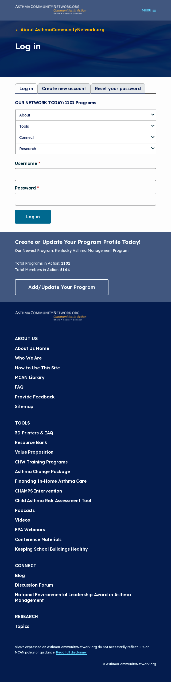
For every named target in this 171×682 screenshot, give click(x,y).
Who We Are (28, 358)
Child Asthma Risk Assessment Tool (53, 500)
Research (27, 148)
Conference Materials (38, 539)
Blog (20, 575)
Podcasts (25, 510)
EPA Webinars (30, 529)
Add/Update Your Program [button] (61, 287)
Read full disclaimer (71, 652)
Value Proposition (34, 452)
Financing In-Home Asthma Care (51, 481)
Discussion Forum (34, 585)
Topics (22, 626)
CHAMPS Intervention (38, 491)
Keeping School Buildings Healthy (51, 549)
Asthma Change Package (42, 471)
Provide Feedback (35, 396)
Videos (22, 520)
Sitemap (24, 406)
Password (26, 188)
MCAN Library (30, 377)
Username (26, 163)
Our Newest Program (34, 250)
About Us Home (32, 348)
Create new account (64, 88)
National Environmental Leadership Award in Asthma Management (73, 597)
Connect (26, 137)
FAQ (19, 387)
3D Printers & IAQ (34, 432)
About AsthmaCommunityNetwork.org (59, 29)
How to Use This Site (37, 367)
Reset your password (118, 88)
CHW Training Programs (41, 462)
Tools (24, 126)
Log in (26, 88)
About (24, 115)
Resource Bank (31, 442)
